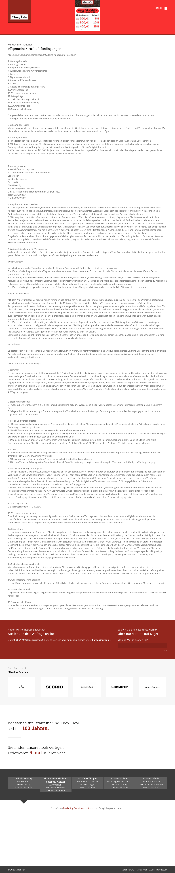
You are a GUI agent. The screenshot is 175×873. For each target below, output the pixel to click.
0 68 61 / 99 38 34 (22, 639)
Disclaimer (141, 869)
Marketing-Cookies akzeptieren (78, 808)
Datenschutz (127, 869)
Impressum (161, 869)
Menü (158, 8)
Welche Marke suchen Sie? (133, 640)
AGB (151, 869)
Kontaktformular (101, 639)
